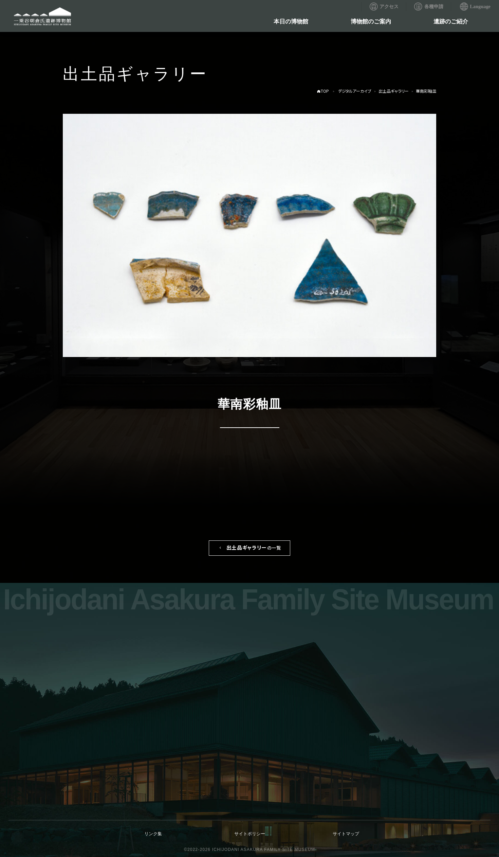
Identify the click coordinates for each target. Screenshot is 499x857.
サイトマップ (346, 833)
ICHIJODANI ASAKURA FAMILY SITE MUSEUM (263, 849)
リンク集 (153, 833)
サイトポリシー (249, 833)
